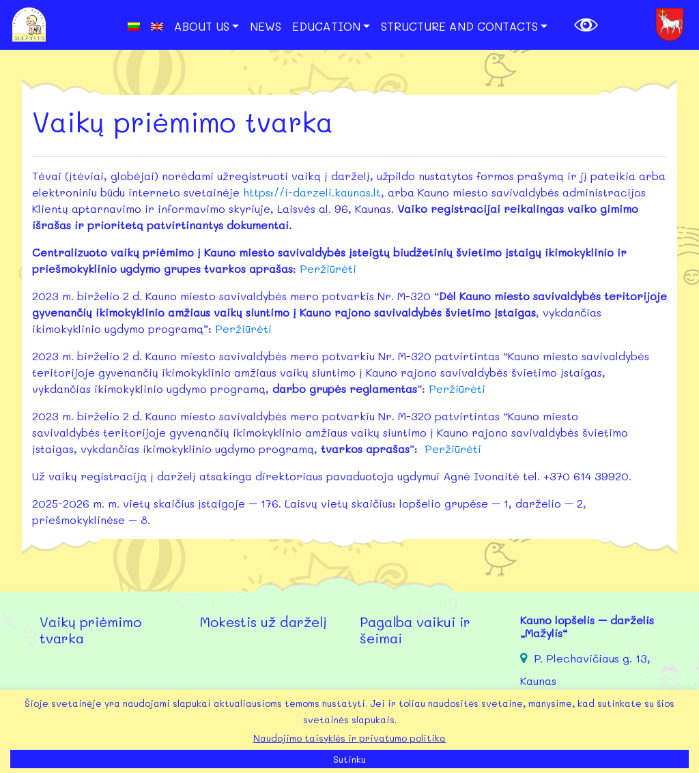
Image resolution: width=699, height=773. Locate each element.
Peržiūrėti (328, 268)
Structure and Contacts (459, 25)
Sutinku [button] (349, 759)
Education (326, 25)
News (265, 25)
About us (201, 25)
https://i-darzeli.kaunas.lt (312, 192)
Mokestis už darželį (263, 621)
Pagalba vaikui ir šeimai (415, 630)
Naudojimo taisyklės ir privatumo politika (349, 738)
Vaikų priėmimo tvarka (90, 630)
